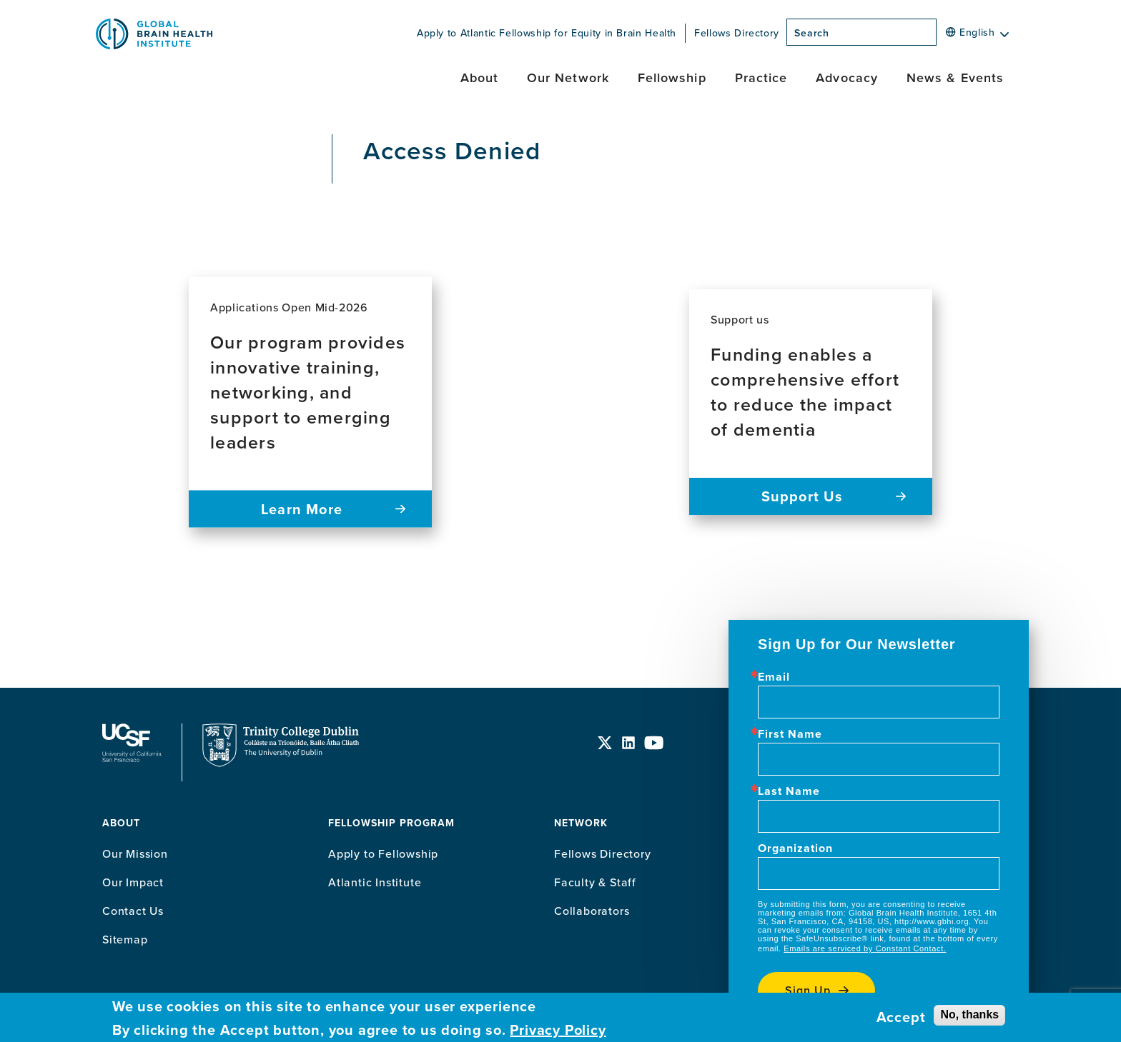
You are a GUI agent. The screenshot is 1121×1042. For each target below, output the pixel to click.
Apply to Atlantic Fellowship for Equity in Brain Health (546, 33)
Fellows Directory (736, 33)
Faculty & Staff (595, 882)
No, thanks (969, 1014)
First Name (790, 734)
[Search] (941, 36)
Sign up (808, 990)
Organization (795, 848)
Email (774, 677)
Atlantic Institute (374, 882)
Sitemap (125, 939)
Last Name (789, 791)
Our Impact (133, 882)
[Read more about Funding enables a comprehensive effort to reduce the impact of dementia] (810, 402)
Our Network (568, 77)
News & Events (955, 77)
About (479, 77)
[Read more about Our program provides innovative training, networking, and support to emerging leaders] (310, 402)
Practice (761, 77)
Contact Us (133, 910)
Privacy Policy (558, 1030)
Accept (901, 1017)
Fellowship (672, 77)
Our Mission (135, 853)
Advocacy (847, 77)
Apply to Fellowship (383, 853)
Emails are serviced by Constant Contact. (865, 948)
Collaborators (591, 910)
